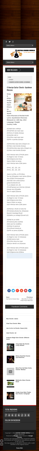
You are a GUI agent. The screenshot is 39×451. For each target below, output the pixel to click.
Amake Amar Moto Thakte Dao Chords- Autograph (23, 393)
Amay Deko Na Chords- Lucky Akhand (23, 344)
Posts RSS (19, 448)
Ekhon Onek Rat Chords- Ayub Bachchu (23, 356)
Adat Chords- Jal (11, 333)
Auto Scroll (1, 441)
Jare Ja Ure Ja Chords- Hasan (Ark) (16, 328)
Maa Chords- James (12, 318)
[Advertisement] (19, 19)
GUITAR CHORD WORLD (23, 433)
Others (11, 79)
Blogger (16, 436)
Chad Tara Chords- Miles (13, 323)
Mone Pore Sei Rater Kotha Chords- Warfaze (24, 368)
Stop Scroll (1, 444)
